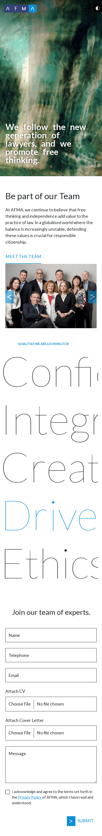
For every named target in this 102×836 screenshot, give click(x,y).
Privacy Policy (29, 797)
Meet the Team (23, 256)
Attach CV (15, 691)
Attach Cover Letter (24, 720)
